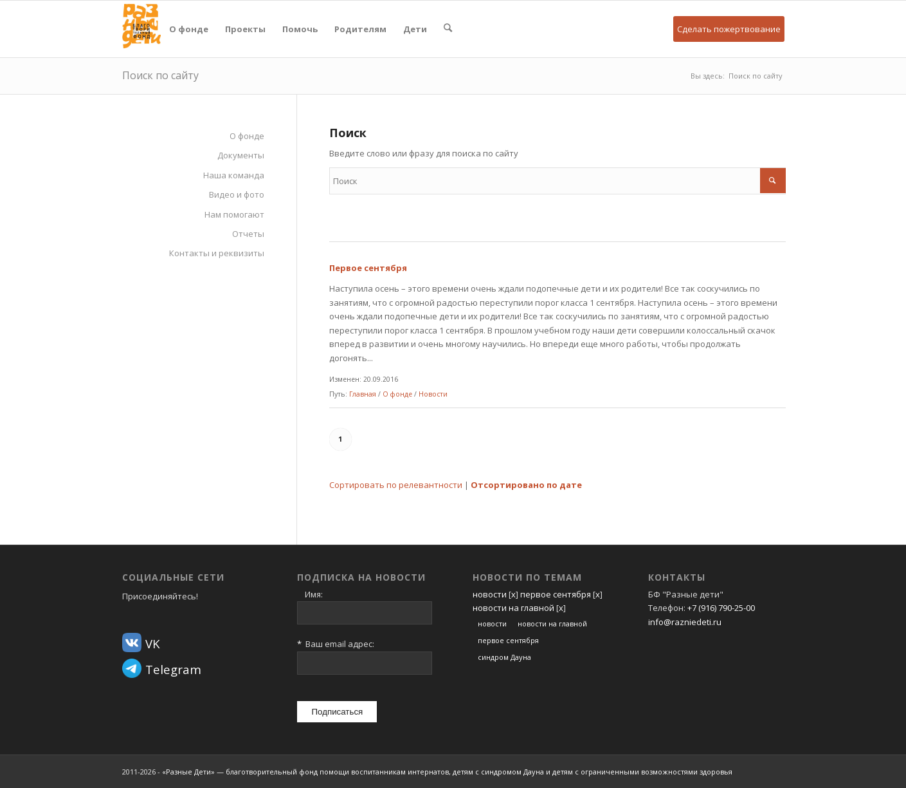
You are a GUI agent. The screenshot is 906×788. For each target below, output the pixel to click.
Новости (433, 394)
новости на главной (513, 608)
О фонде (247, 136)
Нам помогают (234, 214)
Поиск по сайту (160, 75)
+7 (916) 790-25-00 (721, 608)
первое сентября (555, 594)
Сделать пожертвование (729, 29)
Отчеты (248, 233)
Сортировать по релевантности (395, 485)
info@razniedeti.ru (684, 622)
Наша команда (233, 175)
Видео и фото (236, 194)
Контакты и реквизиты (216, 253)
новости (490, 594)
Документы (240, 155)
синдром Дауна (504, 657)
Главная (362, 394)
